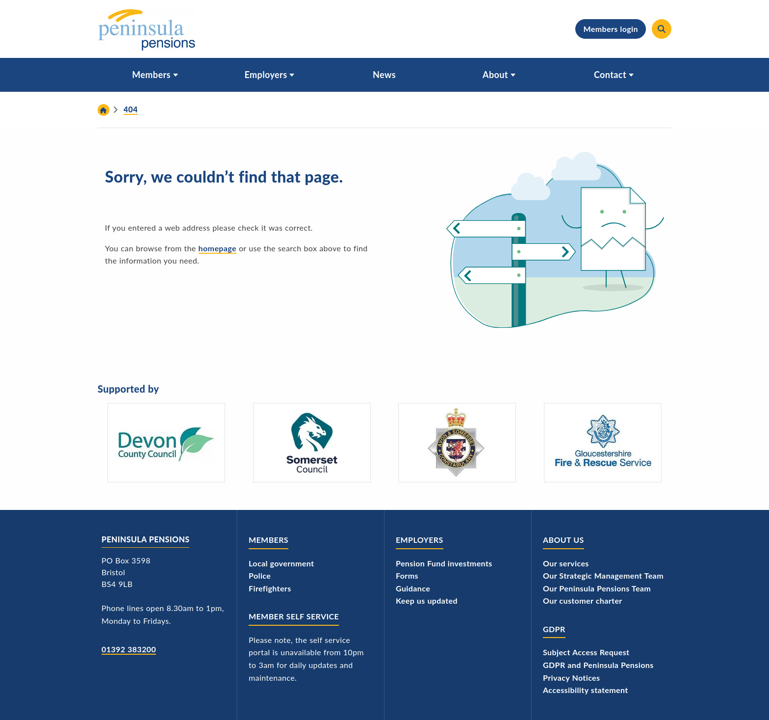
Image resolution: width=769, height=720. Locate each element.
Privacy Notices (571, 677)
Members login (610, 28)
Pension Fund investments (444, 563)
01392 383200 (129, 649)
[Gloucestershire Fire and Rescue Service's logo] (602, 442)
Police (260, 575)
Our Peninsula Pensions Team (597, 588)
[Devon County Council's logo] (166, 442)
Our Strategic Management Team (603, 575)
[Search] (661, 29)
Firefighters (270, 588)
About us (563, 539)
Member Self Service (294, 616)
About (495, 74)
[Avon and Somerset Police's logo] (457, 442)
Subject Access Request (586, 652)
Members (151, 74)
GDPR (554, 629)
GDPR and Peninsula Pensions (598, 664)
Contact (610, 74)
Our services (566, 563)
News (384, 74)
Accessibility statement (585, 689)
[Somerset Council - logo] (312, 442)
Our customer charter (582, 600)
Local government (281, 563)
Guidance (413, 588)
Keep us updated (427, 600)
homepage (217, 248)
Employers (266, 74)
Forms (407, 575)
